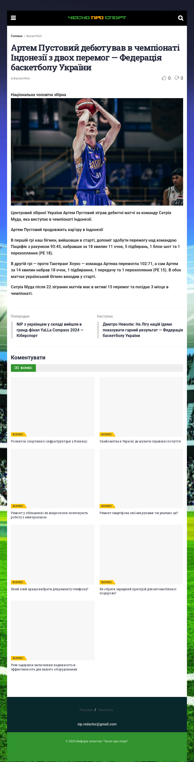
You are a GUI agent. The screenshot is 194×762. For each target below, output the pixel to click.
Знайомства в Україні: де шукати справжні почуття (140, 441)
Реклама (86, 710)
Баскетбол (34, 36)
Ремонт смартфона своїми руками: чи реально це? (139, 513)
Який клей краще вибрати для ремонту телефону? (49, 589)
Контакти (105, 710)
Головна (16, 36)
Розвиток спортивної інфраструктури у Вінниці (49, 441)
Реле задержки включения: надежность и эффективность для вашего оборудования (44, 667)
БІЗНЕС (18, 434)
